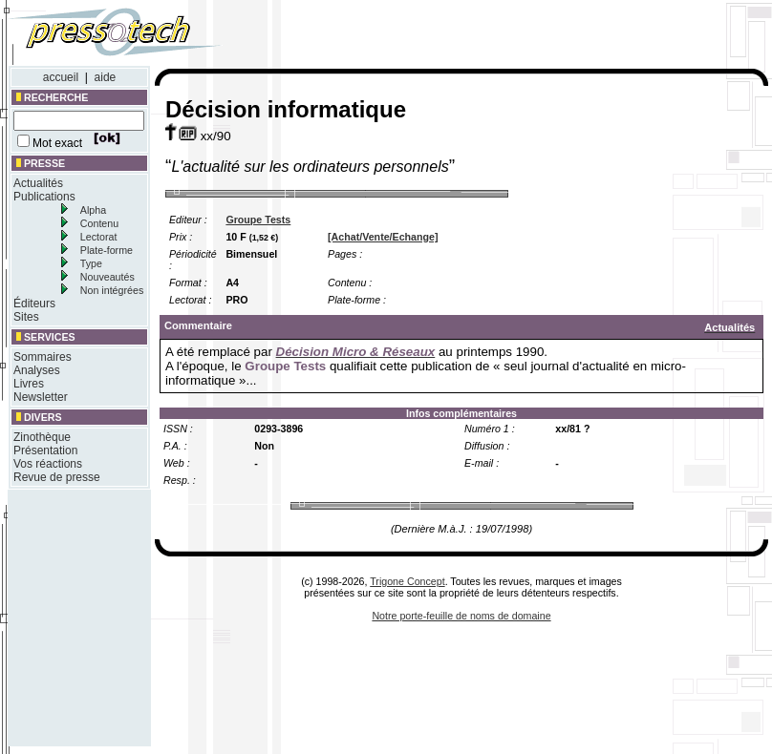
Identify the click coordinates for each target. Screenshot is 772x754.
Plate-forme (106, 250)
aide (106, 77)
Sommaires (42, 357)
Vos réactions (47, 464)
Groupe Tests (257, 219)
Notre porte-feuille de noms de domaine (461, 615)
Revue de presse (56, 477)
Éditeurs (34, 303)
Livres (28, 383)
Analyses (36, 370)
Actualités (38, 183)
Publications (44, 196)
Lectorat (99, 236)
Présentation (45, 450)
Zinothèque (42, 437)
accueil (60, 77)
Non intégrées (111, 290)
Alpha (93, 210)
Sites (26, 317)
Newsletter (40, 397)
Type (91, 263)
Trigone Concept (407, 581)
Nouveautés (107, 277)
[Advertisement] (65, 617)
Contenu (99, 223)
